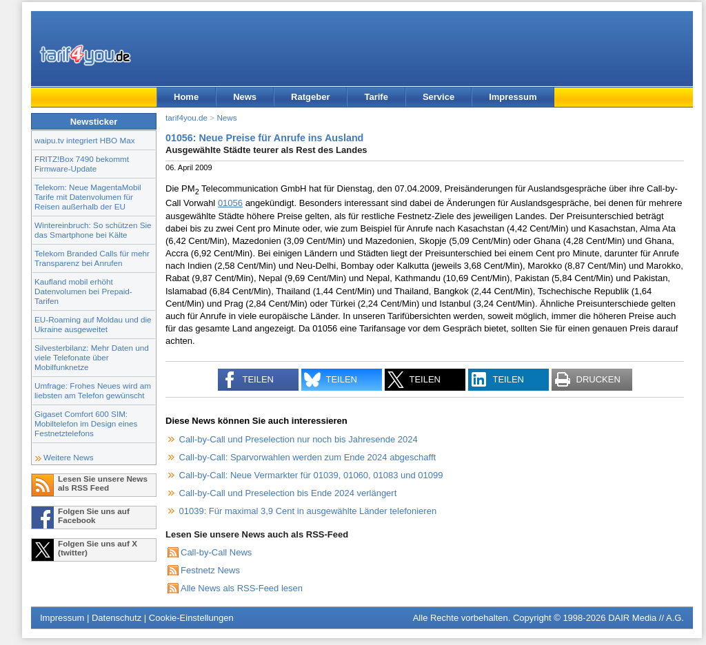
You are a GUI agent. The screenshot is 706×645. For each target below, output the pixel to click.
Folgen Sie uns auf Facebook (94, 515)
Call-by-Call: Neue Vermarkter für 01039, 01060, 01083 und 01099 (311, 475)
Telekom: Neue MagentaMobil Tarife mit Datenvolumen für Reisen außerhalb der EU (87, 197)
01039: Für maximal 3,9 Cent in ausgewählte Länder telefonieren (308, 511)
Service (438, 97)
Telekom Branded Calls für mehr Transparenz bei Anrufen (92, 258)
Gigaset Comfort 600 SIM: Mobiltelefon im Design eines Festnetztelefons (85, 423)
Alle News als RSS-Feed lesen (242, 588)
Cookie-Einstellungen (191, 618)
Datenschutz (116, 618)
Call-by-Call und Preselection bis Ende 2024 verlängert (288, 493)
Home (186, 97)
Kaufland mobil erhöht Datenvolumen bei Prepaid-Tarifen (83, 291)
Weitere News (68, 457)
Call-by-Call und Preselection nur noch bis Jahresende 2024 (298, 439)
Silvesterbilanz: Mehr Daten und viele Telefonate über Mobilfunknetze (91, 357)
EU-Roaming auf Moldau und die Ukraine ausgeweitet (93, 324)
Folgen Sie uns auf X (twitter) (97, 548)
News (244, 97)
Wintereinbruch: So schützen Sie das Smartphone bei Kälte (93, 230)
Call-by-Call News (216, 552)
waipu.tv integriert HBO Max (84, 140)
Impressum (512, 97)
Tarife (375, 97)
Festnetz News (210, 570)
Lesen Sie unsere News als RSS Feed (103, 483)
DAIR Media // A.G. (646, 618)
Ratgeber (310, 97)
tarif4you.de (186, 117)
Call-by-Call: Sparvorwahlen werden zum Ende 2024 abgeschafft (307, 457)
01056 (230, 203)
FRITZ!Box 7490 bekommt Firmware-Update (81, 163)
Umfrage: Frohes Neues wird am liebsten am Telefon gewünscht (92, 390)
